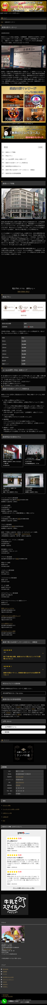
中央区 (18, 707)
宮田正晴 (18, 785)
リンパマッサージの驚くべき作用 (11, 809)
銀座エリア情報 (10, 152)
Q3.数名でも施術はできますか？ (12, 383)
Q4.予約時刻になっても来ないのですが (14, 385)
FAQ (4, 820)
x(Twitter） (5, 986)
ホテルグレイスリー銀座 (8, 631)
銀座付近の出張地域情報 (13, 173)
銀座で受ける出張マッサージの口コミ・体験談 (20, 170)
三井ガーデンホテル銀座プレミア (10, 616)
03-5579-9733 (26, 534)
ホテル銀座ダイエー (7, 623)
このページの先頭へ (25, 1002)
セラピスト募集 (6, 805)
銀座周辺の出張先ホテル (13, 166)
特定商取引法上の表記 (8, 977)
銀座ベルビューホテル (7, 608)
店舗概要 (5, 971)
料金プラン (9, 156)
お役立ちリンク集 (7, 813)
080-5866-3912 (23, 292)
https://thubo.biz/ (20, 782)
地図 (18, 499)
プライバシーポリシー (8, 979)
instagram (5, 984)
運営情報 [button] (5, 732)
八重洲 (18, 714)
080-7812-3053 (19, 776)
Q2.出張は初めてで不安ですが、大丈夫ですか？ (16, 381)
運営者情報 (5, 969)
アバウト (5, 974)
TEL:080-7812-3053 (8, 996)
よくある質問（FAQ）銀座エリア (16, 159)
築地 (33, 709)
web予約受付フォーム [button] (9, 727)
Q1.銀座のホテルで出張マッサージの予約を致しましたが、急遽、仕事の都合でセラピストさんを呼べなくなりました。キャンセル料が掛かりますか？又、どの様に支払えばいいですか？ (23, 377)
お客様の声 (5, 817)
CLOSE (40, 147)
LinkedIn (5, 982)
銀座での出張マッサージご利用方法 (17, 162)
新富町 (8, 712)
